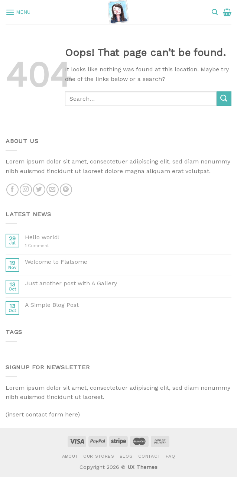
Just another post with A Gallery (71, 283)
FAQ (170, 456)
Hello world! (42, 237)
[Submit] (224, 98)
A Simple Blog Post (52, 304)
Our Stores (98, 456)
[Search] (215, 12)
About (70, 456)
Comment (37, 245)
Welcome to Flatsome (56, 261)
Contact (149, 456)
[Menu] (18, 12)
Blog (126, 456)
